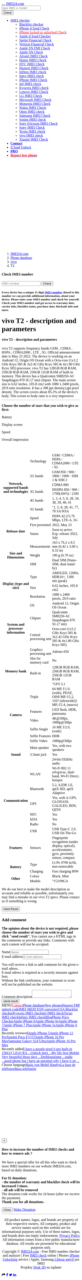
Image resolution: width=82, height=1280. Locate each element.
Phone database (21, 258)
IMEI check (38, 1257)
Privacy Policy (69, 1237)
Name (6, 952)
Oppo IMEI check (32, 111)
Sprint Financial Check (35, 40)
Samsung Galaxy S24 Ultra (27, 1042)
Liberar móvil (64, 1261)
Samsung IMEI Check (34, 115)
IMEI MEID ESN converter (38, 1010)
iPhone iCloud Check (34, 28)
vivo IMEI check (31, 135)
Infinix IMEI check (32, 72)
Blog (48, 1018)
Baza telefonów (26, 1070)
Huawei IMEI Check (33, 68)
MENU (7, 1006)
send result (10, 1002)
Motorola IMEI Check (35, 104)
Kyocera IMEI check (34, 88)
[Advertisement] (41, 202)
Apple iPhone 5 (39, 1034)
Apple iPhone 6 (24, 1022)
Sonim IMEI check (32, 119)
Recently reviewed (15, 1034)
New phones (53, 1006)
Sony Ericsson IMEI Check (38, 123)
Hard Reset (10, 909)
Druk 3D (39, 1269)
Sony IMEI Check (32, 127)
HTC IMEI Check (32, 64)
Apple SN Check (31, 52)
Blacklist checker (31, 24)
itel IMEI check (30, 84)
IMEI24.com (15, 4)
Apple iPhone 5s (43, 1026)
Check (7, 12)
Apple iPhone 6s (46, 1022)
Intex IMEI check (31, 76)
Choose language (14, 1066)
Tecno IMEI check (32, 131)
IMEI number (53, 292)
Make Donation (24, 1211)
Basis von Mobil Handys (43, 1066)
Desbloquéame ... (53, 1058)
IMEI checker (20, 20)
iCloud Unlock (20, 147)
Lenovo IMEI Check (33, 92)
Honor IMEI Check (32, 60)
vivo (13, 262)
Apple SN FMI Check (34, 48)
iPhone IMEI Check (33, 80)
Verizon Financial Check (36, 44)
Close (7, 1211)
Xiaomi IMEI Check (33, 139)
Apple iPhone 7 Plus (17, 1026)
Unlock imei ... (41, 1054)
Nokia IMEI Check (32, 108)
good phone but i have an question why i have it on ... (41, 1062)
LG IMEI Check (30, 96)
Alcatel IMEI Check (33, 56)
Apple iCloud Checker (35, 36)
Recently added (12, 1050)
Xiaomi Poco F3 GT (21, 1038)
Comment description (17, 998)
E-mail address (12, 956)
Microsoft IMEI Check (35, 100)
